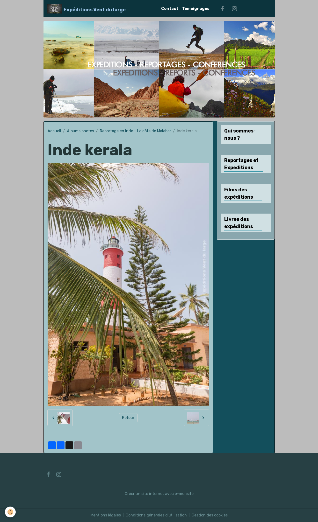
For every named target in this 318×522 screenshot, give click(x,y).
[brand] (86, 9)
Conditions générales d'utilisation (156, 515)
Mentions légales (105, 515)
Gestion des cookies (210, 515)
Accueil (54, 131)
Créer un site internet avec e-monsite (159, 493)
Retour (128, 417)
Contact (169, 8)
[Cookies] (10, 512)
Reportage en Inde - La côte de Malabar (135, 131)
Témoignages (195, 8)
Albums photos (80, 131)
